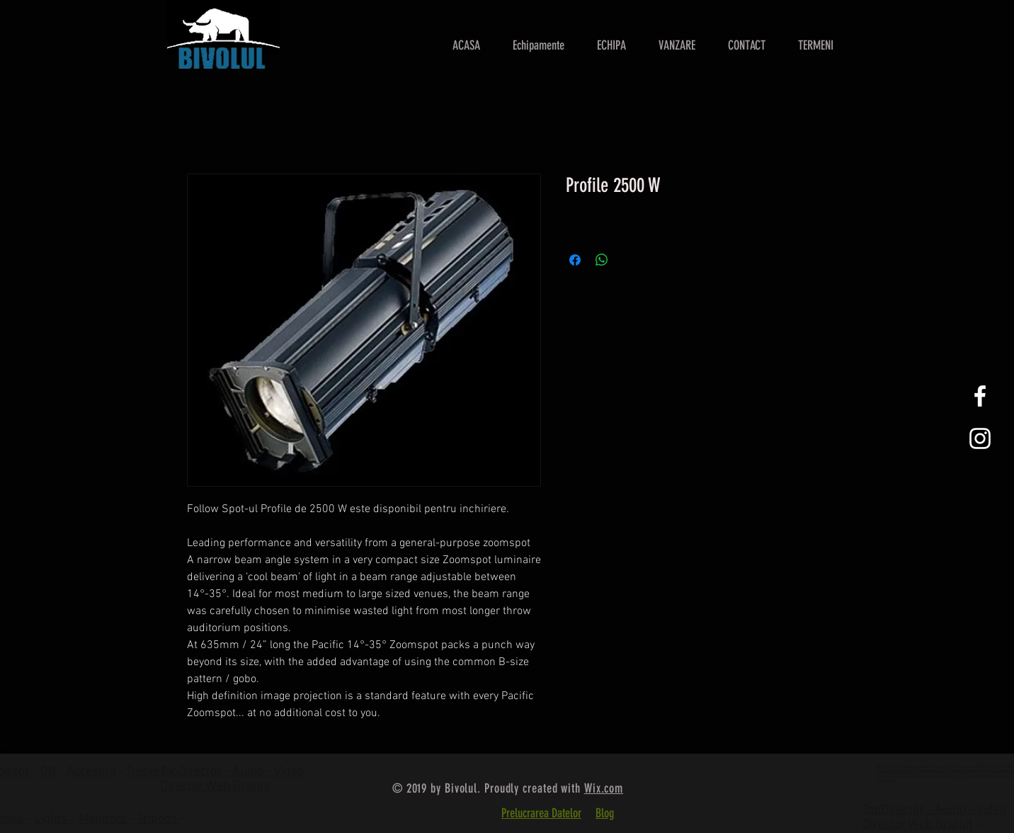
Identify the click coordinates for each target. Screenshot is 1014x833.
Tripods (159, 819)
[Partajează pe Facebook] (574, 259)
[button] (677, 45)
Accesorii (92, 771)
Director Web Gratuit (215, 786)
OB (49, 771)
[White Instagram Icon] (980, 438)
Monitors (104, 819)
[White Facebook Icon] (980, 396)
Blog (605, 813)
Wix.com (603, 788)
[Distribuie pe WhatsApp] (601, 259)
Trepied (147, 771)
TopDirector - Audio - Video (934, 810)
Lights (52, 819)
